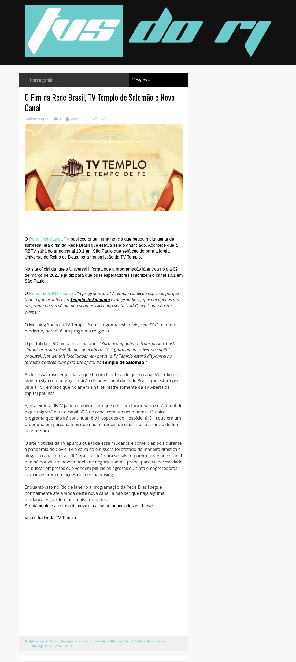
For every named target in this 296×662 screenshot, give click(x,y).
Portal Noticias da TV (49, 239)
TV (55, 646)
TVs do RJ (65, 646)
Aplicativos (36, 641)
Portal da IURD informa (51, 293)
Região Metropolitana (139, 641)
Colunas (52, 641)
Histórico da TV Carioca (92, 641)
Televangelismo (40, 646)
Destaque (66, 641)
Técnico (161, 641)
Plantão (116, 641)
